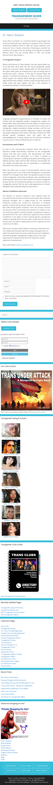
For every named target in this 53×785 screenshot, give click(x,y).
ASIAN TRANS (26, 770)
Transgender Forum (8, 647)
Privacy (30, 778)
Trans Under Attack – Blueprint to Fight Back (16, 686)
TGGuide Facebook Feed (9, 610)
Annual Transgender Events (10, 638)
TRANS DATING (34, 10)
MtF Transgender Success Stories (13, 612)
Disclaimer (23, 778)
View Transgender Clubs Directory (13, 596)
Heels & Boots (6, 748)
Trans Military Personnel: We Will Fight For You (17, 683)
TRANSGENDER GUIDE (26, 16)
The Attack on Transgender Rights (13, 697)
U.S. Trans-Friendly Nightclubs (11, 631)
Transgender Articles (8, 640)
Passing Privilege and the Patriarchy (13, 680)
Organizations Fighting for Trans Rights (14, 688)
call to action (40, 412)
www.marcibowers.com (24, 245)
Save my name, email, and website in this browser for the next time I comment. (27, 297)
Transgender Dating (8, 628)
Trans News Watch (7, 694)
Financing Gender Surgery (10, 661)
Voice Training (6, 649)
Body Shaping (6, 743)
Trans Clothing (6, 741)
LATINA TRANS (11, 770)
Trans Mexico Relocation (9, 677)
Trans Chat (5, 626)
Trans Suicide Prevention (10, 635)
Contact (16, 778)
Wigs (2, 757)
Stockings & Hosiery (8, 750)
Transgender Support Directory (12, 608)
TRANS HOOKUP (41, 770)
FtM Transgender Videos (9, 615)
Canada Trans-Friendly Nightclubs (13, 633)
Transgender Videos (8, 656)
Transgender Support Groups (11, 654)
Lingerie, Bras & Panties (9, 752)
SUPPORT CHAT (8, 328)
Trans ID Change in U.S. (9, 645)
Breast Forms (6, 745)
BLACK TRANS (26, 766)
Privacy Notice (6, 666)
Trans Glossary (6, 642)
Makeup (4, 755)
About (10, 778)
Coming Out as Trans (8, 659)
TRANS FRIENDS (19, 10)
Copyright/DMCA (39, 778)
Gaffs (3, 759)
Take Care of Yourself (8, 691)
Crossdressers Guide (8, 663)
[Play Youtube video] (26, 102)
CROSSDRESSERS (42, 766)
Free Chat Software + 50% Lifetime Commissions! (32, 782)
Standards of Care (7, 652)
